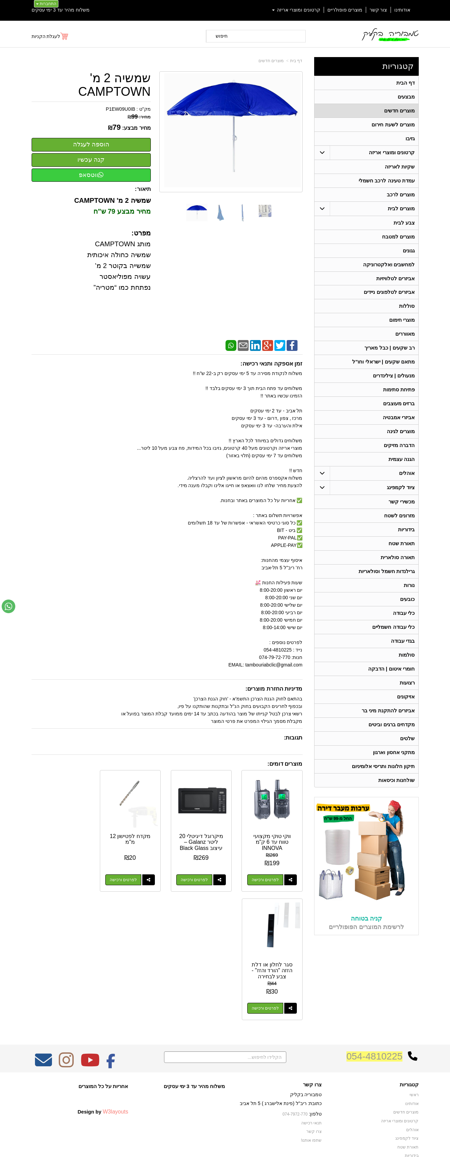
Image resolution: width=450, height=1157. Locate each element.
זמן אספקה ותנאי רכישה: (271, 363)
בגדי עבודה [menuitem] (403, 641)
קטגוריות (398, 66)
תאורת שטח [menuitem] (402, 544)
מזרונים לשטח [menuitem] (399, 516)
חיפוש (222, 36)
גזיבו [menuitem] (410, 138)
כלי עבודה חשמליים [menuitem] (393, 627)
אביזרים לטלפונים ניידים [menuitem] (389, 292)
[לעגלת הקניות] (50, 36)
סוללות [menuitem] (407, 306)
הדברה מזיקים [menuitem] (399, 445)
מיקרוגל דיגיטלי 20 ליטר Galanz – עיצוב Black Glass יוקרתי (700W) (202, 844)
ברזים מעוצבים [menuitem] (399, 404)
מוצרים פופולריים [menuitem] (344, 10)
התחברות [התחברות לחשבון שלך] (46, 3)
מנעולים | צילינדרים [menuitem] (394, 376)
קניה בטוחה (366, 918)
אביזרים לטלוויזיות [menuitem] (395, 278)
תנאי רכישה (311, 1037)
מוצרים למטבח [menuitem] (398, 236)
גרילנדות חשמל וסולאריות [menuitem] (387, 571)
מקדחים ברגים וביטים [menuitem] (391, 725)
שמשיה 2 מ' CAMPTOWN (114, 84)
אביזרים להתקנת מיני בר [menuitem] (388, 711)
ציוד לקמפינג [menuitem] (401, 488)
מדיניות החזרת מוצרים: (274, 689)
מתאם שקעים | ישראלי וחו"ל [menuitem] (383, 362)
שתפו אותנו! (311, 1055)
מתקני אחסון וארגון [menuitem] (394, 752)
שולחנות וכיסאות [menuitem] (396, 780)
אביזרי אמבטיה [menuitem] (399, 418)
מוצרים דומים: (284, 764)
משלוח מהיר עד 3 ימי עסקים (61, 10)
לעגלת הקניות (46, 36)
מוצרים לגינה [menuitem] (401, 431)
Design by (102, 1027)
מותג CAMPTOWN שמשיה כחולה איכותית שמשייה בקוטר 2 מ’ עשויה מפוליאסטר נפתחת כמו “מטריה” (118, 265)
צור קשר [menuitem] (378, 10)
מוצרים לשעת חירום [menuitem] (393, 124)
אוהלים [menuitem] (407, 473)
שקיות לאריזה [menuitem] (400, 167)
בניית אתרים (196, 1145)
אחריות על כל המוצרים (103, 1001)
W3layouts (115, 1027)
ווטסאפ (91, 175)
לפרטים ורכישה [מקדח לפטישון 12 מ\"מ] (125, 879)
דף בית (296, 60)
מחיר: (139, 117)
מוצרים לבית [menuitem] (401, 208)
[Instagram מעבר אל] (66, 979)
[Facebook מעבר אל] (110, 979)
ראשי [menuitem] (414, 1010)
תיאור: (143, 189)
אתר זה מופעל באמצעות (225, 1145)
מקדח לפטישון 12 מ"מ (131, 838)
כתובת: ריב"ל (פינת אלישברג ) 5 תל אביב (281, 1018)
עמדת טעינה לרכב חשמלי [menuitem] (387, 180)
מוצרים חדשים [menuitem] (399, 110)
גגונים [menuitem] (409, 250)
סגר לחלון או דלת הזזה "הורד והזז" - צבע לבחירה (61, 841)
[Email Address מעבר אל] (43, 979)
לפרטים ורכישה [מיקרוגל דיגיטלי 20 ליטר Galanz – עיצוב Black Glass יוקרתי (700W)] (195, 879)
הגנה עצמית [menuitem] (402, 459)
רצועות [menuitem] (407, 683)
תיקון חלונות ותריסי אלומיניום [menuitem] (383, 766)
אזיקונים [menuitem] (406, 697)
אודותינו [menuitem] (402, 10)
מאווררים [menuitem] (405, 334)
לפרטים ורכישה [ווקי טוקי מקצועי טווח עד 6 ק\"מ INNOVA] (265, 879)
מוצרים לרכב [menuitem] (401, 194)
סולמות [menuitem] (407, 655)
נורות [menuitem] (409, 585)
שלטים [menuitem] (407, 739)
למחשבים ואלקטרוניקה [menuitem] (389, 264)
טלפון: (315, 1028)
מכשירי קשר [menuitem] (402, 502)
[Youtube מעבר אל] (90, 979)
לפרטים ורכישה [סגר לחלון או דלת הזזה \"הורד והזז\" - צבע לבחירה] (54, 879)
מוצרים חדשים (271, 60)
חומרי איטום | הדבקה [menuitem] (391, 669)
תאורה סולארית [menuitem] (398, 557)
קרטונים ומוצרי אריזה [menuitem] (296, 10)
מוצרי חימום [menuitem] (402, 320)
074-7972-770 (295, 1029)
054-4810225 (374, 971)
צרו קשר (312, 999)
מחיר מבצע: (136, 128)
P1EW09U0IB (120, 109)
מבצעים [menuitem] (406, 97)
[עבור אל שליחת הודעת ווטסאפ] (8, 606)
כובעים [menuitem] (407, 599)
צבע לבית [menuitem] (404, 223)
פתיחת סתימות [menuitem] (399, 390)
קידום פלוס (214, 1145)
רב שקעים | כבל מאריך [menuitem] (389, 348)
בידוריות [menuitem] (406, 530)
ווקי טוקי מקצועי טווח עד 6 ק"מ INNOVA (272, 841)
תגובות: (293, 737)
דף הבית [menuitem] (405, 83)
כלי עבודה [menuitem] (404, 613)
